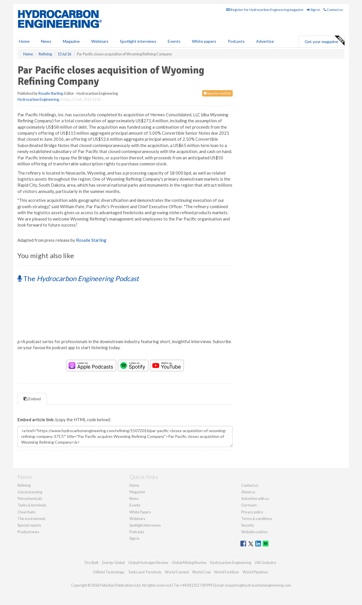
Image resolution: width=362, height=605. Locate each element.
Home (24, 41)
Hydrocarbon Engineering (38, 99)
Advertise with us (255, 498)
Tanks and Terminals (144, 572)
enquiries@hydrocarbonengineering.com (258, 585)
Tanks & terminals (31, 505)
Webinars (99, 41)
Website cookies (254, 531)
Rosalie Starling (50, 93)
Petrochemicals (29, 498)
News (134, 498)
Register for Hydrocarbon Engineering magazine (264, 9)
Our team (249, 505)
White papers (204, 41)
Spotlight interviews (138, 41)
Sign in (313, 9)
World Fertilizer (226, 572)
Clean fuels (26, 512)
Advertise (265, 41)
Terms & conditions (256, 518)
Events (174, 41)
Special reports (29, 525)
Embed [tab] (32, 398)
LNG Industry (265, 562)
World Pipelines (255, 572)
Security (247, 525)
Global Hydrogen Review (148, 562)
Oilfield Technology (108, 572)
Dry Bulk (92, 562)
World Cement (177, 572)
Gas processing (29, 492)
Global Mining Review (189, 562)
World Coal (201, 572)
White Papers (140, 512)
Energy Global (113, 562)
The (78, 278)
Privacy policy (252, 512)
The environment (31, 518)
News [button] (46, 41)
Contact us (333, 9)
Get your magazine (324, 41)
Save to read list (217, 93)
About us (248, 492)
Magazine (71, 41)
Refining (24, 485)
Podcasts (236, 41)
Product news (28, 531)
